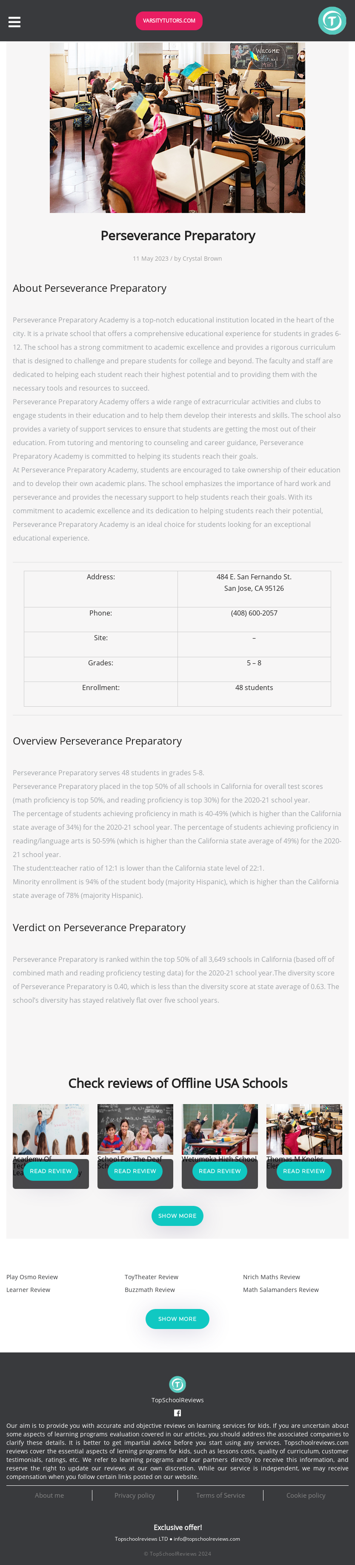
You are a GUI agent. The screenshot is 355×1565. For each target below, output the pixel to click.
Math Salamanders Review (281, 1290)
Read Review (51, 1171)
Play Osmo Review (32, 1277)
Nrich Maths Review (271, 1277)
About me (49, 1495)
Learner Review (28, 1290)
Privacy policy (135, 1495)
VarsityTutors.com (169, 20)
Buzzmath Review (150, 1290)
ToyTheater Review (151, 1277)
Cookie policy (306, 1495)
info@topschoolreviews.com (207, 1538)
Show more (177, 1216)
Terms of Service (220, 1495)
